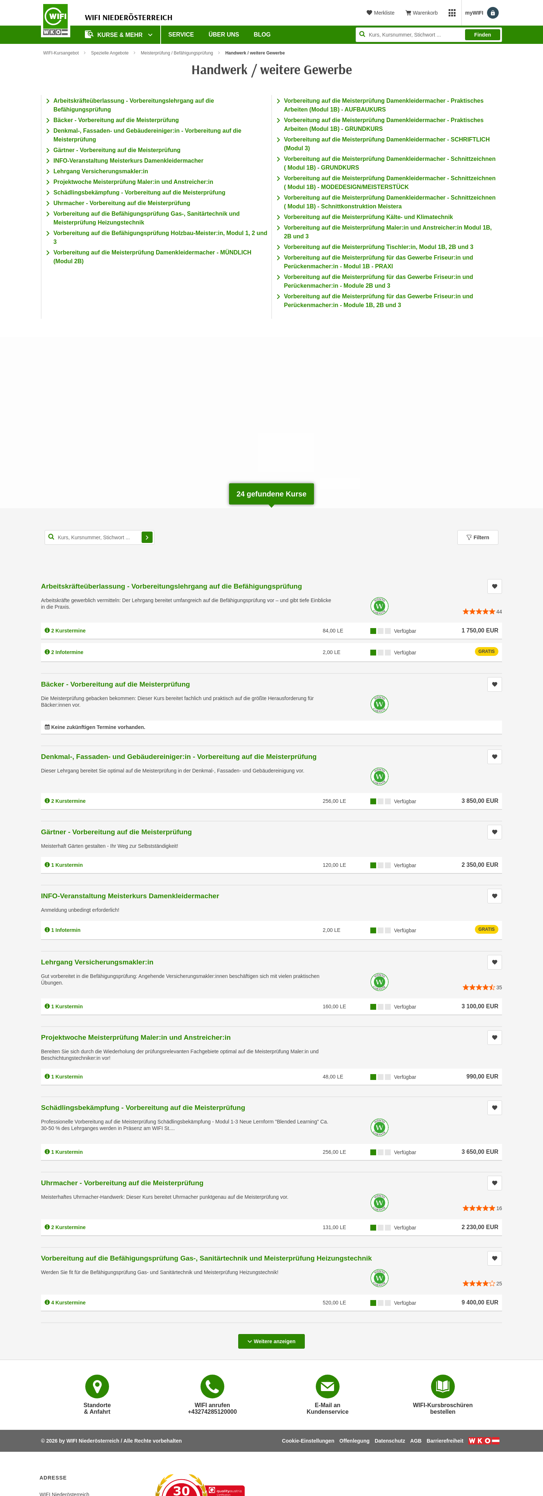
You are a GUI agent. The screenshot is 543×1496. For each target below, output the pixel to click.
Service (181, 34)
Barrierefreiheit (445, 1441)
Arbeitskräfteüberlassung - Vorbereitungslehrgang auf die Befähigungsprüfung (171, 586)
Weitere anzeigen (271, 1339)
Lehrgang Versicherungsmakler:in (100, 171)
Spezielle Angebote (110, 53)
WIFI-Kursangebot (61, 53)
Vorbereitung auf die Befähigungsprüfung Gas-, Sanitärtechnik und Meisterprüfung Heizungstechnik (206, 1258)
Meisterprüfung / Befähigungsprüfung (177, 53)
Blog (262, 34)
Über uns (224, 34)
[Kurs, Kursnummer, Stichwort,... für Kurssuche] (99, 537)
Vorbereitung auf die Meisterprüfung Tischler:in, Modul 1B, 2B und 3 (378, 247)
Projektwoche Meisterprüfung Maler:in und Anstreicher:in (133, 182)
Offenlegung (355, 1441)
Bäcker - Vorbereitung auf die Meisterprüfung (116, 120)
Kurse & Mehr (114, 34)
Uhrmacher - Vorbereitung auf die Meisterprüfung (121, 203)
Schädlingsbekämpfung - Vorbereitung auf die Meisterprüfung (139, 192)
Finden (482, 35)
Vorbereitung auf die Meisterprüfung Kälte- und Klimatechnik (368, 217)
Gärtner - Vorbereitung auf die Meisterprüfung (116, 150)
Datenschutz (390, 1441)
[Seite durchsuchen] (429, 34)
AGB (416, 1441)
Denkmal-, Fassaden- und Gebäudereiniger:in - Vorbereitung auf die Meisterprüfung (179, 756)
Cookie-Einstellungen (308, 1441)
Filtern (478, 537)
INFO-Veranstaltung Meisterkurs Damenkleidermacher (128, 161)
